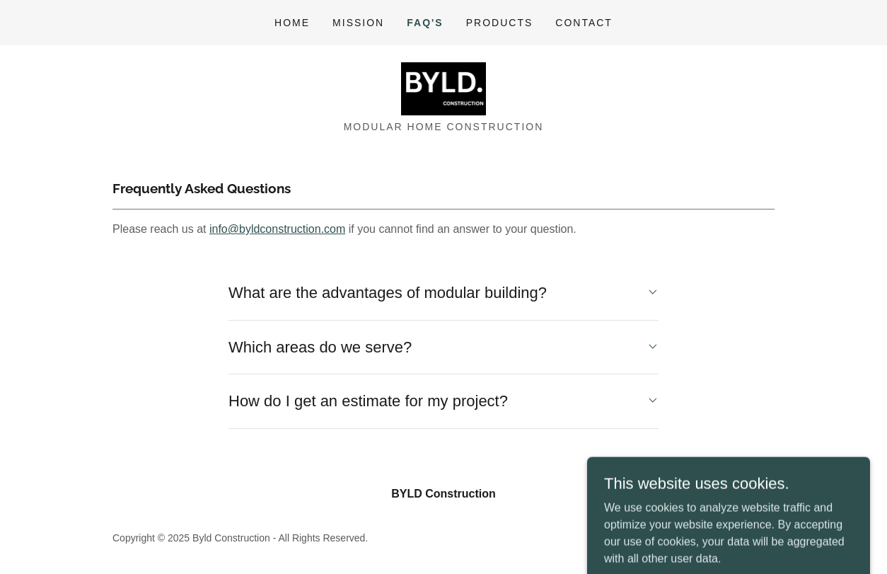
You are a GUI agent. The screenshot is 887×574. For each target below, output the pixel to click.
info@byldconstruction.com (277, 229)
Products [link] (499, 22)
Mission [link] (358, 22)
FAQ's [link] (425, 22)
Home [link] (292, 22)
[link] (444, 88)
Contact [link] (584, 22)
